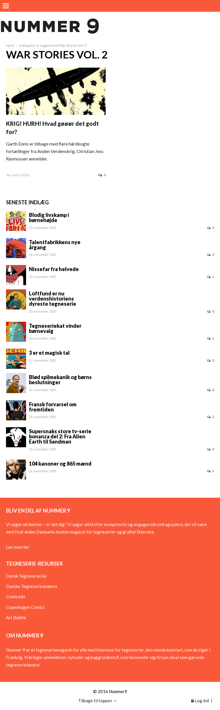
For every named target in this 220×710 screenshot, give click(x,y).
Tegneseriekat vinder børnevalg (55, 328)
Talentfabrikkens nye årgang (54, 245)
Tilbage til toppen (97, 700)
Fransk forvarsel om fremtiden (52, 407)
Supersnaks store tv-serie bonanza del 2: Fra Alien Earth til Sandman (60, 436)
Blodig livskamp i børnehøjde (49, 217)
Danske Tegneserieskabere (31, 586)
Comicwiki (15, 596)
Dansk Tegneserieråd (26, 575)
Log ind (200, 700)
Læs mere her (17, 547)
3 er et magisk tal (49, 352)
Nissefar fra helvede (54, 269)
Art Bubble (16, 617)
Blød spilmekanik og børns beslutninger (60, 379)
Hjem (10, 45)
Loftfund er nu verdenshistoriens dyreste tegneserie (52, 298)
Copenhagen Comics (25, 607)
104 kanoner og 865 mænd (60, 463)
